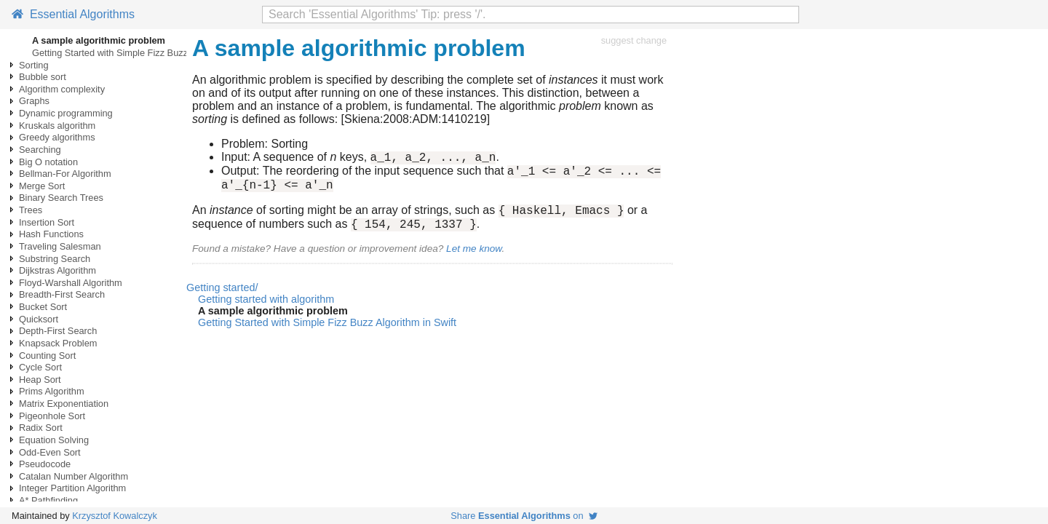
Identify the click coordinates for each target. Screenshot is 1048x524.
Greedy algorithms (57, 137)
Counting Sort (47, 355)
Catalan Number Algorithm (73, 476)
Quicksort (38, 319)
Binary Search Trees (61, 197)
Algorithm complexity (62, 89)
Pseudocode (45, 463)
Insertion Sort (46, 222)
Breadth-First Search (62, 294)
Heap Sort (40, 379)
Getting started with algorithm (266, 310)
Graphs (34, 100)
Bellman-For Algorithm (65, 173)
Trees (30, 210)
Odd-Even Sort (50, 452)
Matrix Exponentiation (63, 403)
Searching (40, 149)
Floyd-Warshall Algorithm (70, 282)
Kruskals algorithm (57, 125)
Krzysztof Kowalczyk (114, 515)
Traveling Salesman (60, 246)
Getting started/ (222, 298)
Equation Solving (54, 439)
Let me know (473, 259)
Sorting (34, 65)
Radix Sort (41, 427)
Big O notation (48, 161)
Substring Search (54, 258)
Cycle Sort (40, 367)
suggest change (634, 40)
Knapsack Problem (58, 343)
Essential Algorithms (73, 14)
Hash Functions (51, 234)
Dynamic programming (66, 113)
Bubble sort (42, 76)
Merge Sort (42, 185)
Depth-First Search (58, 330)
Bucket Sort (43, 306)
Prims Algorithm (51, 391)
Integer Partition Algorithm (72, 488)
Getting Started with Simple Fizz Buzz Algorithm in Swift (147, 52)
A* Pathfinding (48, 500)
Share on (523, 515)
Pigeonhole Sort (52, 415)
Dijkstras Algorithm (57, 270)
